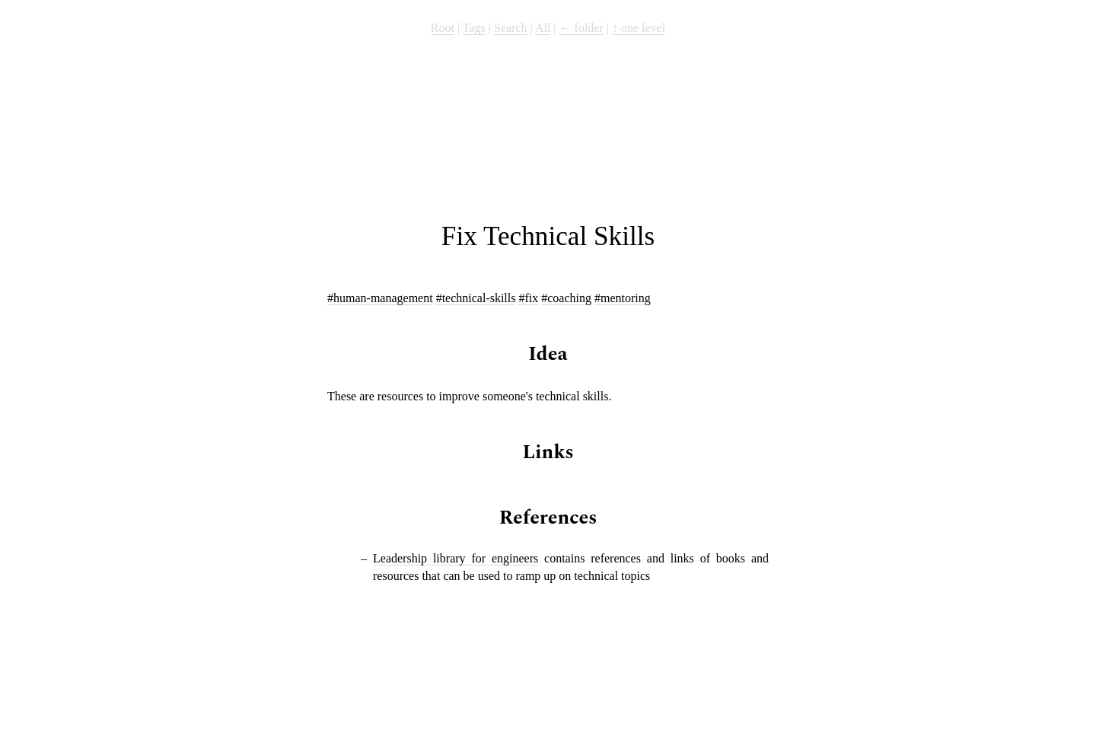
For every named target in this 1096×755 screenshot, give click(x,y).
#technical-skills (476, 297)
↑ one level (638, 27)
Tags (474, 27)
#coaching (566, 297)
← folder (581, 27)
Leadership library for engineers (455, 558)
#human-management (380, 297)
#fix (528, 297)
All (542, 27)
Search (510, 27)
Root (442, 27)
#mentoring (622, 297)
